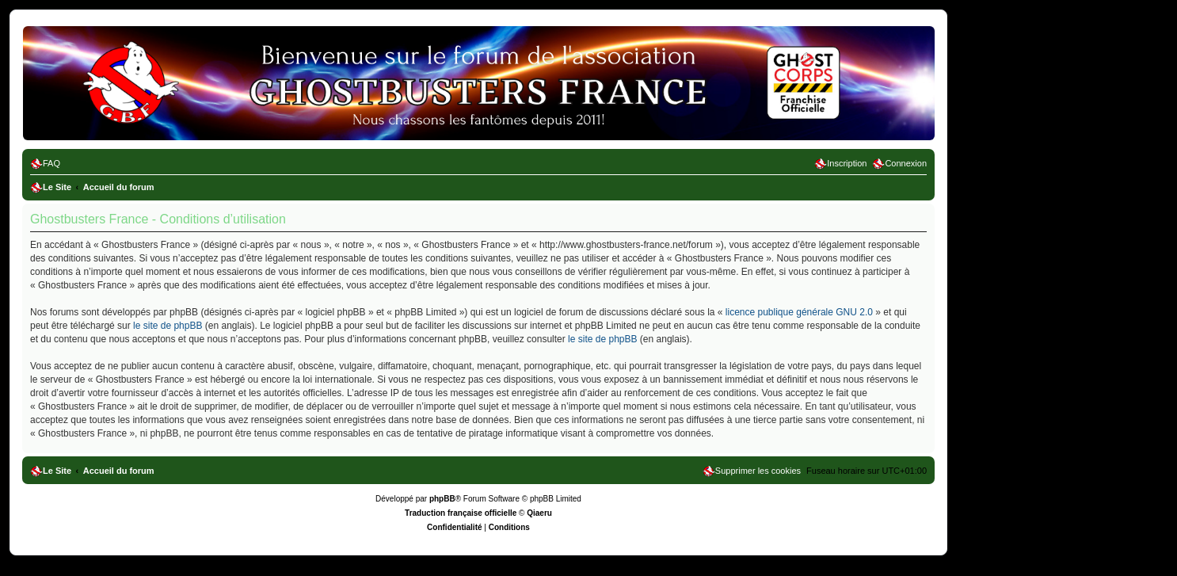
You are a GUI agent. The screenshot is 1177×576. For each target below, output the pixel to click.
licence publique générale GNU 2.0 (799, 312)
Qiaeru (539, 513)
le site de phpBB (167, 325)
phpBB (442, 498)
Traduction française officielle (460, 513)
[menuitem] (45, 163)
